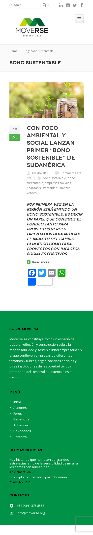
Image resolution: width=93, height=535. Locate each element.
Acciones (20, 407)
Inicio (17, 402)
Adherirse (20, 425)
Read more (41, 262)
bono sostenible (54, 178)
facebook (82, 5)
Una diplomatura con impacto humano (38, 477)
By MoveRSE (40, 173)
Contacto (20, 437)
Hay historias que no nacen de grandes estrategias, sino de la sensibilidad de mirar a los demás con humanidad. (43, 463)
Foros (17, 413)
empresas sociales (58, 183)
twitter (75, 5)
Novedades (22, 431)
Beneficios (21, 419)
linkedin (61, 5)
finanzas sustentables (42, 188)
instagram (68, 5)
